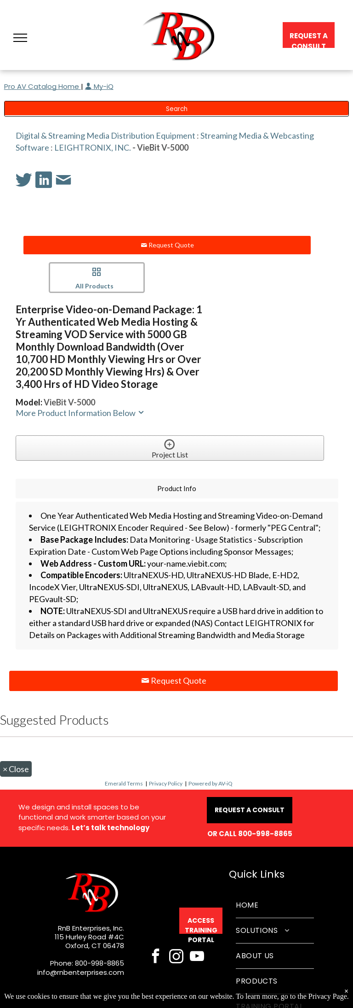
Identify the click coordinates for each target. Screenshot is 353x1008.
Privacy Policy (165, 783)
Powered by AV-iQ (210, 783)
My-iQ (99, 86)
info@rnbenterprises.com (80, 972)
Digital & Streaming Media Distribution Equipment (105, 135)
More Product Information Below (80, 413)
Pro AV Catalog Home (42, 86)
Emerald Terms (124, 783)
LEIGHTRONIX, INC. (92, 147)
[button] (20, 38)
